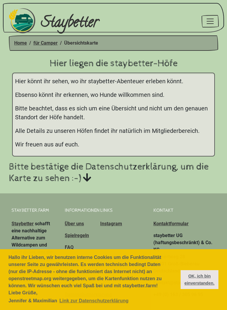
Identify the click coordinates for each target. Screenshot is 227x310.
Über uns (74, 223)
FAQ (69, 247)
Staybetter (53, 21)
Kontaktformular (171, 223)
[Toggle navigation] (210, 21)
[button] (174, 279)
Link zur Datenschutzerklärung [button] (94, 300)
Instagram (111, 223)
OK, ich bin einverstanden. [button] (199, 279)
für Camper (45, 43)
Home (20, 43)
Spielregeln (77, 235)
